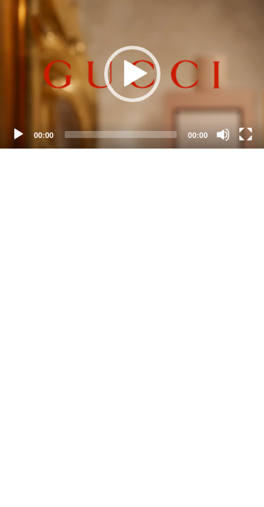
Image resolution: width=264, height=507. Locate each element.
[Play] (18, 134)
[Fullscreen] (246, 134)
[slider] (121, 134)
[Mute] (223, 134)
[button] (132, 74)
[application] (132, 74)
